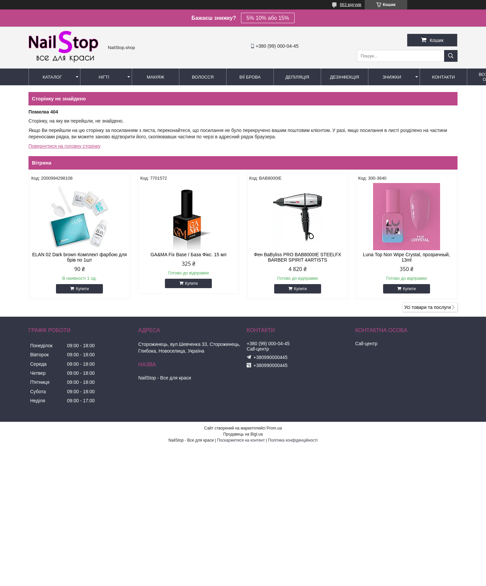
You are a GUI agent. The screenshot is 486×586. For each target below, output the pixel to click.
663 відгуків (350, 4)
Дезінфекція (344, 77)
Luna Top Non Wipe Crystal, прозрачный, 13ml (406, 257)
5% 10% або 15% (267, 18)
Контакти (443, 77)
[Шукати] (451, 56)
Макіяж (155, 77)
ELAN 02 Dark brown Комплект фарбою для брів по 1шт (79, 257)
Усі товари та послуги (427, 307)
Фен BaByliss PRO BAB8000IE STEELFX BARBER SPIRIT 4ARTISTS (297, 257)
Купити (82, 288)
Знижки (391, 77)
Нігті (104, 77)
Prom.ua (274, 428)
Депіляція (297, 77)
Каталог (52, 77)
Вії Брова (249, 77)
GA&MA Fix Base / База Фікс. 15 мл (188, 254)
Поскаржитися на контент (241, 440)
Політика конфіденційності (293, 440)
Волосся (203, 77)
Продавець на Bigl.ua (243, 434)
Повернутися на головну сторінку (64, 146)
